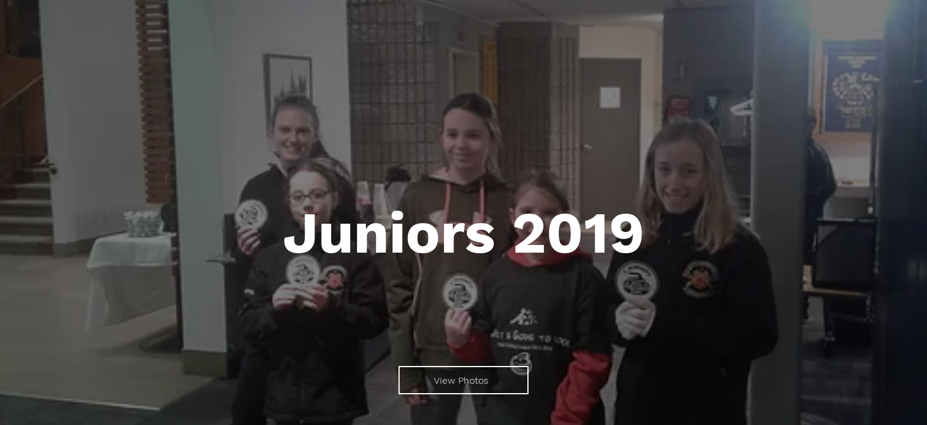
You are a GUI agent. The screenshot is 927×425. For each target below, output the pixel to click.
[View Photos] (463, 380)
